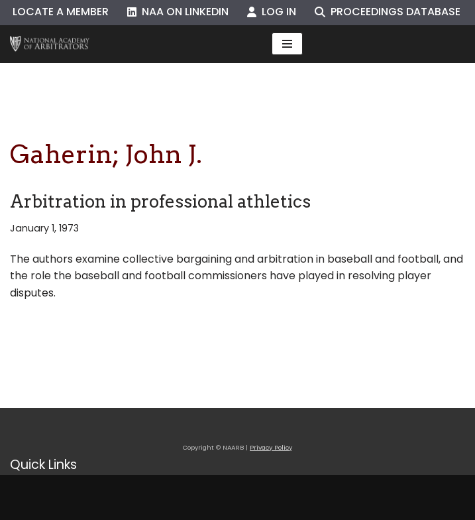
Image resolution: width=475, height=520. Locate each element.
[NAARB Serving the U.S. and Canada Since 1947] (49, 44)
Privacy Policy (271, 447)
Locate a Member (61, 11)
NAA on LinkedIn (178, 11)
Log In (271, 11)
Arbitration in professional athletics (160, 201)
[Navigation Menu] (287, 43)
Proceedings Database (387, 11)
